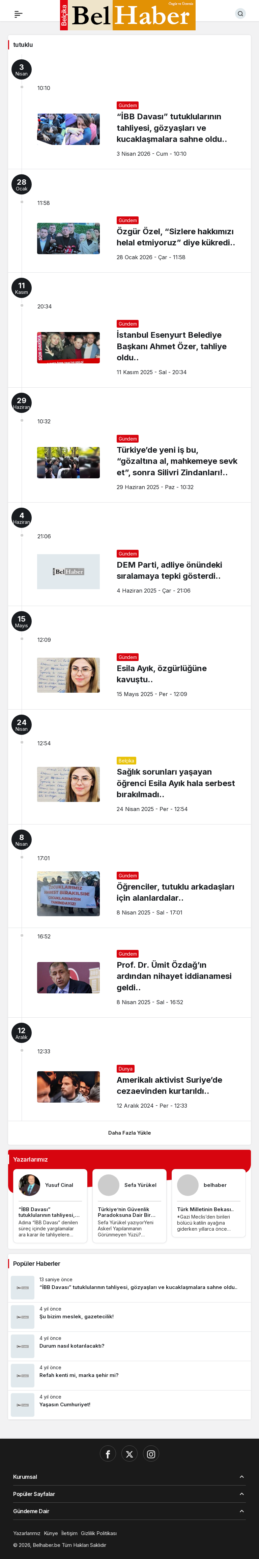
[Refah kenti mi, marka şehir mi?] (129, 1375)
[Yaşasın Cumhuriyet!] (129, 1404)
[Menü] (18, 13)
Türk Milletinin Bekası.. (205, 1209)
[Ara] (240, 13)
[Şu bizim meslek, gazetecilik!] (129, 1316)
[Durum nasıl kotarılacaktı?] (129, 1346)
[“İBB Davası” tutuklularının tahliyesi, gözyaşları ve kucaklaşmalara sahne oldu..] (129, 1287)
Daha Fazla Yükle (129, 1133)
